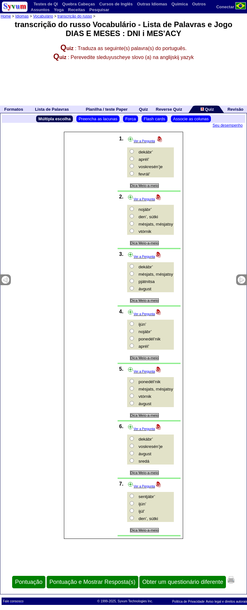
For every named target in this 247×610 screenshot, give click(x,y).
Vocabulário (43, 16)
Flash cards (154, 118)
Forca (130, 118)
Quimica (180, 4)
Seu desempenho (227, 125)
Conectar (225, 6)
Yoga (59, 9)
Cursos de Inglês (116, 4)
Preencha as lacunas (98, 118)
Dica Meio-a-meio (144, 186)
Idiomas (22, 16)
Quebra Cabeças (78, 4)
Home (6, 16)
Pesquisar (99, 9)
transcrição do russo (75, 16)
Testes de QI (46, 4)
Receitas (76, 9)
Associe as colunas (191, 118)
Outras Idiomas (152, 4)
